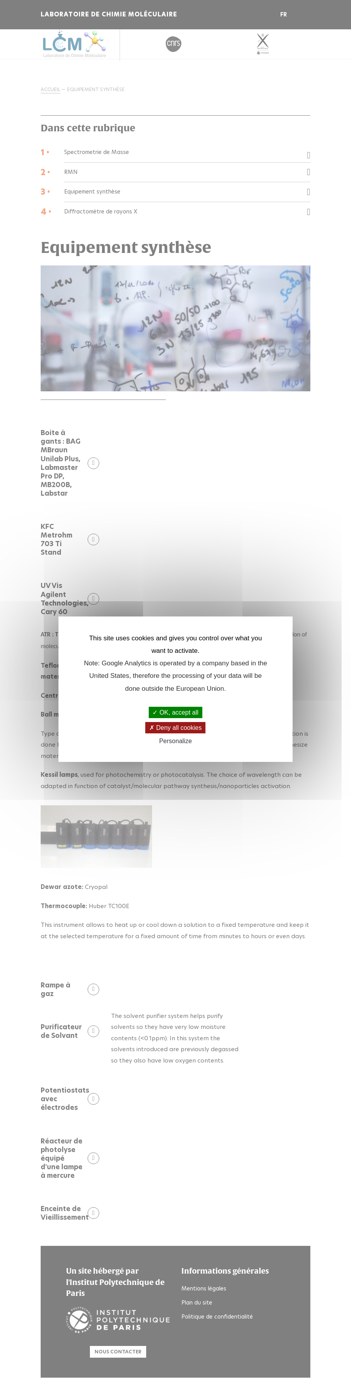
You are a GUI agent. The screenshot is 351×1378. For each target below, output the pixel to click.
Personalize (175, 741)
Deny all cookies (175, 727)
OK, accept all (175, 712)
